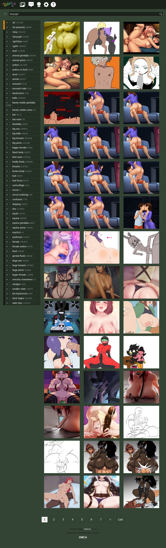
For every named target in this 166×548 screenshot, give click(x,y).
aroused (16, 83)
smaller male (19, 289)
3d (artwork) (18, 27)
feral (14, 251)
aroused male (19, 88)
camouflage (18, 185)
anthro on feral (19, 69)
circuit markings (20, 194)
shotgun (16, 284)
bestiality (16, 124)
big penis (17, 143)
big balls (16, 133)
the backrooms (20, 293)
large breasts (19, 265)
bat (14, 114)
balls (14, 98)
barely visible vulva (22, 110)
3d (13, 22)
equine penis (19, 227)
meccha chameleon (22, 279)
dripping (16, 204)
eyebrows (17, 237)
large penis (18, 270)
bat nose (16, 119)
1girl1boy (17, 41)
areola (15, 79)
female (15, 241)
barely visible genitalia (23, 102)
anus (14, 74)
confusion (17, 199)
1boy (14, 32)
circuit (15, 190)
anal (14, 51)
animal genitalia (20, 55)
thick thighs (18, 298)
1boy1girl (17, 36)
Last (120, 519)
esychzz (16, 232)
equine (15, 218)
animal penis (18, 60)
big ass (16, 128)
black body (18, 152)
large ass (17, 260)
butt (14, 176)
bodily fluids (18, 161)
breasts (16, 166)
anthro (15, 65)
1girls (15, 46)
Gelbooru (87, 529)
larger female (19, 274)
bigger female (19, 147)
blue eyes (17, 157)
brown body (18, 171)
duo (14, 209)
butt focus (17, 180)
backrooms (18, 93)
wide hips (17, 303)
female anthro (19, 246)
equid (15, 213)
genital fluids (18, 256)
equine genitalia (20, 223)
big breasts (18, 138)
